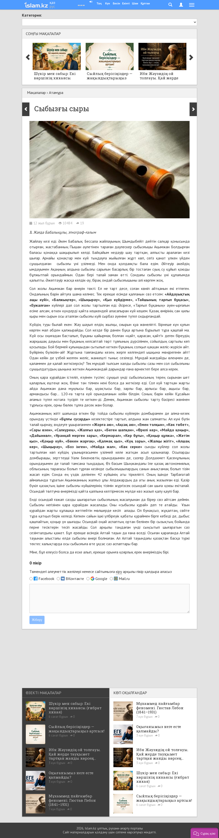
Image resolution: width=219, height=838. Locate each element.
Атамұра (56, 92)
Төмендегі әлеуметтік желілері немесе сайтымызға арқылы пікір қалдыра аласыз (100, 571)
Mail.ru (124, 578)
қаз (52, 2)
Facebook (46, 578)
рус (52, 6)
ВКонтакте (75, 578)
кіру (119, 571)
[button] (204, 833)
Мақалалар (36, 92)
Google (101, 578)
